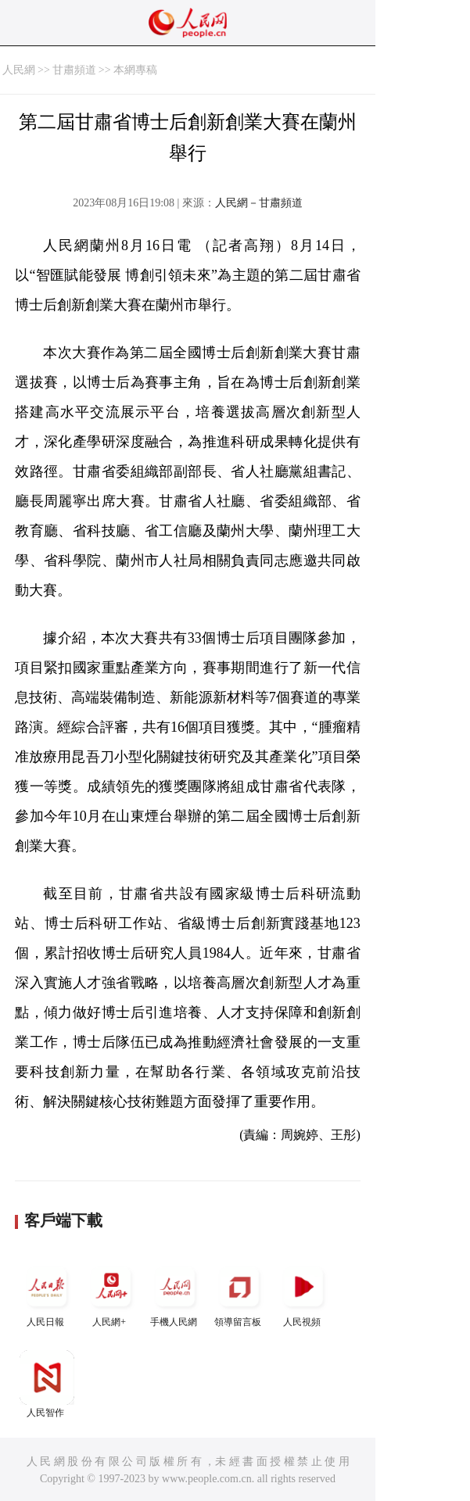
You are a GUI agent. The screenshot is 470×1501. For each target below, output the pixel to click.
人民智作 (47, 1384)
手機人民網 (175, 1293)
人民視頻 (303, 1293)
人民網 (18, 70)
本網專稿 (135, 70)
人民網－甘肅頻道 (259, 203)
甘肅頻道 (74, 70)
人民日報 (47, 1293)
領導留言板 (239, 1293)
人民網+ (111, 1293)
